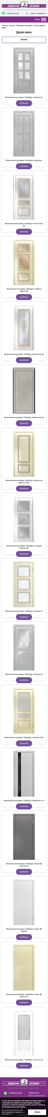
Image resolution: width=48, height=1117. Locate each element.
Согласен (37, 1112)
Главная (5, 25)
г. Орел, (38, 13)
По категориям (39, 25)
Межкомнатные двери (24, 25)
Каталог (12, 25)
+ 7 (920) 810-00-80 (12, 13)
